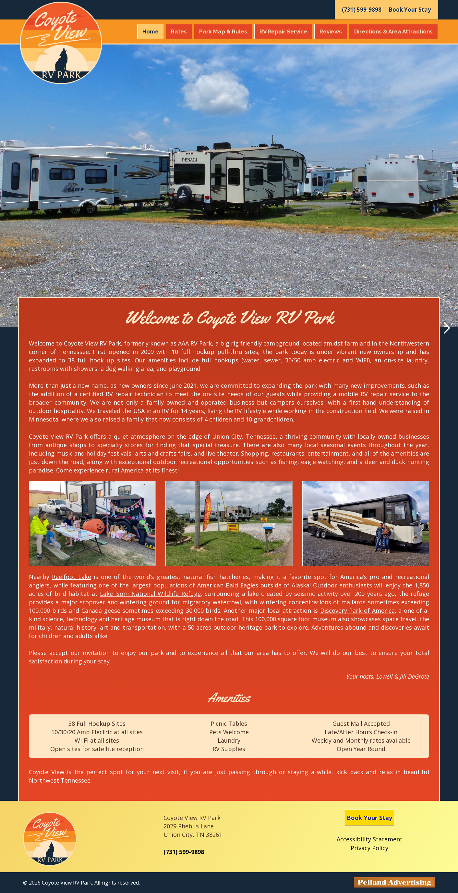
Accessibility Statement (370, 839)
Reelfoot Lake (71, 577)
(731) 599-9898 (183, 852)
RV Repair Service (283, 31)
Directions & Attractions (393, 31)
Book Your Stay (369, 818)
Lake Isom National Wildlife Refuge (150, 593)
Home (150, 31)
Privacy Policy (369, 848)
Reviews (330, 31)
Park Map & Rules (223, 31)
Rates (179, 31)
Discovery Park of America (357, 610)
